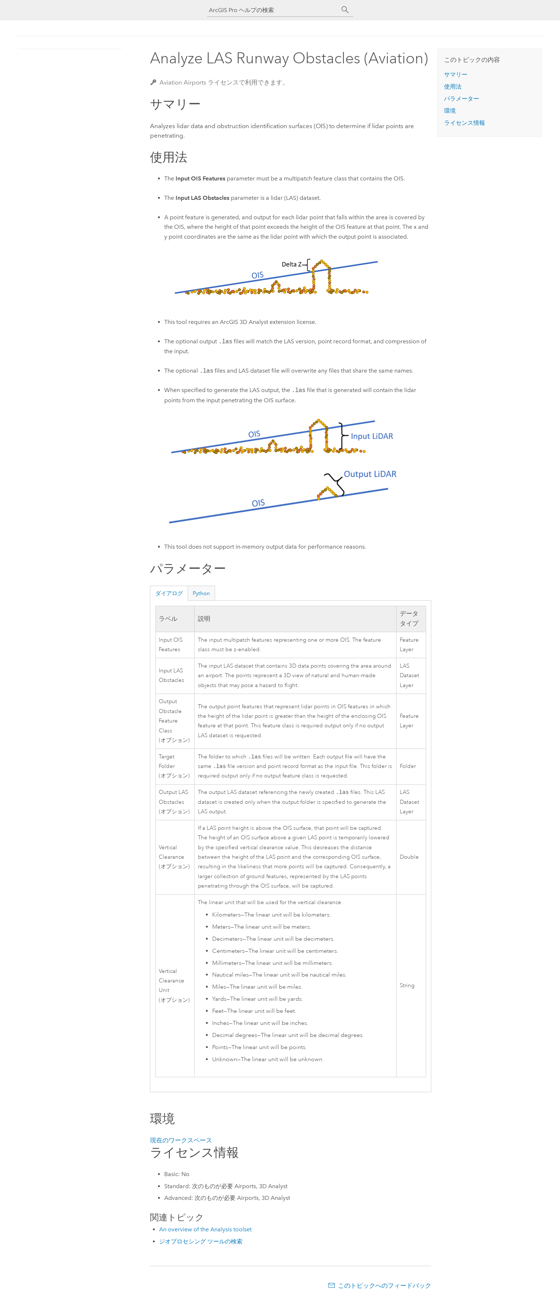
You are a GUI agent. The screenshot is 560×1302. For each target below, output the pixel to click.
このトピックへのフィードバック (384, 1287)
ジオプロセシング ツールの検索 (201, 1243)
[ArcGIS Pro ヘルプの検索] (273, 10)
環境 (450, 110)
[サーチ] (345, 10)
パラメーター (461, 98)
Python (201, 593)
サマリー (455, 74)
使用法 (453, 86)
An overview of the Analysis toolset (205, 1231)
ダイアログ (169, 593)
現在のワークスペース (181, 1142)
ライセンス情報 (464, 122)
